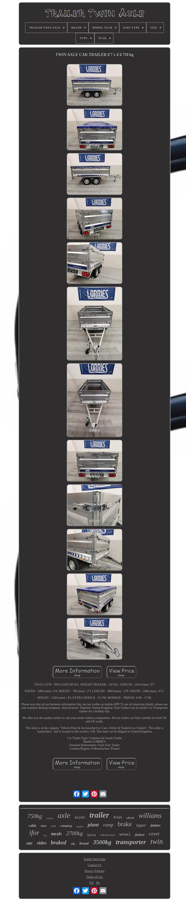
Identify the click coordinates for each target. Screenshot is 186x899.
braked (58, 842)
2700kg (74, 833)
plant (93, 824)
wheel (125, 835)
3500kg (102, 842)
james (155, 825)
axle (64, 815)
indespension (107, 834)
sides (41, 842)
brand (84, 843)
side (29, 843)
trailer (99, 815)
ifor (34, 832)
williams (150, 815)
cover (154, 833)
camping (66, 825)
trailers (49, 818)
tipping (91, 834)
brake (125, 823)
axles (79, 818)
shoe (43, 825)
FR (98, 883)
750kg (34, 816)
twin (157, 841)
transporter (131, 841)
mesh (56, 834)
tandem (79, 826)
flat (45, 835)
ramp (108, 824)
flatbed (139, 834)
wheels (130, 817)
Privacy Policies (95, 871)
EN (91, 883)
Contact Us (94, 865)
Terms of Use (94, 877)
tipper (141, 825)
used (53, 825)
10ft (73, 843)
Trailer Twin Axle (94, 859)
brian (117, 817)
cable (32, 825)
